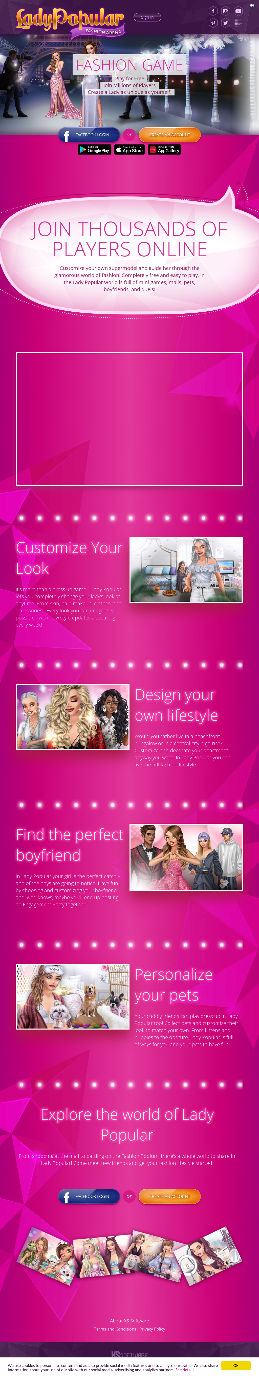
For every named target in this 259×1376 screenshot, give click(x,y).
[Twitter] (225, 23)
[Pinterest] (213, 23)
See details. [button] (185, 1369)
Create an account (169, 135)
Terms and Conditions (115, 1329)
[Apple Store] (129, 149)
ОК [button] (236, 1365)
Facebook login (89, 135)
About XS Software (129, 1321)
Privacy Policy (152, 1329)
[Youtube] (240, 11)
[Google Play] (95, 149)
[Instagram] (225, 11)
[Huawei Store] (164, 149)
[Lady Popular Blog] (240, 23)
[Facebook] (213, 11)
